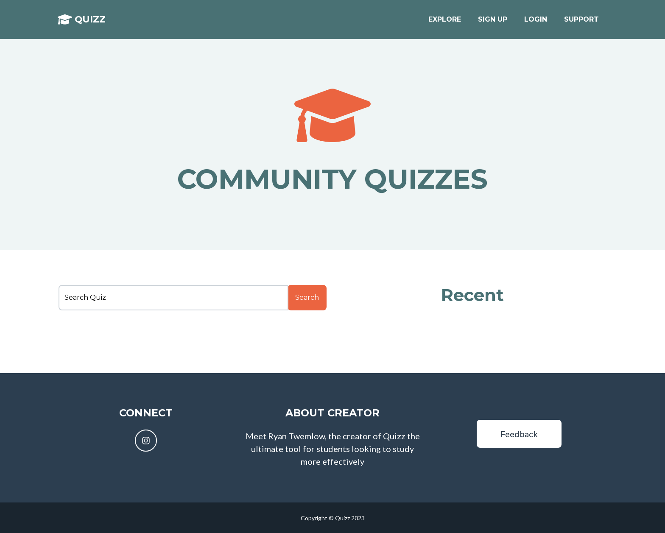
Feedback (519, 434)
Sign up (492, 22)
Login (535, 22)
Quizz (88, 21)
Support (581, 22)
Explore (444, 22)
